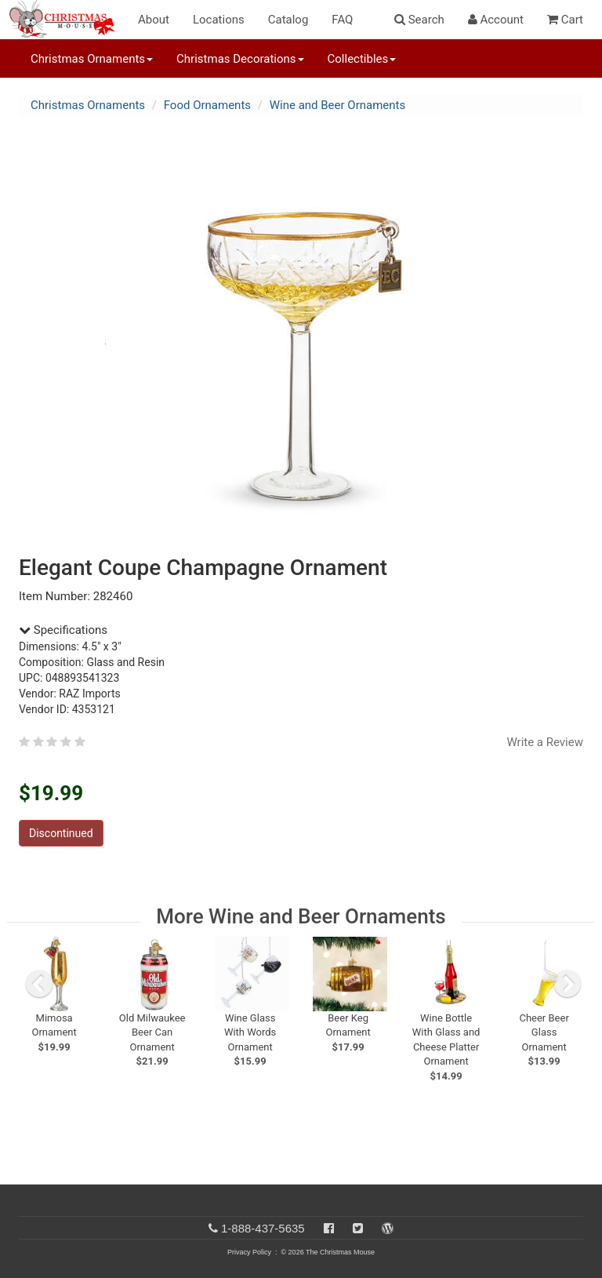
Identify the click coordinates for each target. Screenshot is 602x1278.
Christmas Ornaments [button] (92, 59)
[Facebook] (329, 1228)
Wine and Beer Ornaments (337, 105)
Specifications (63, 630)
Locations (219, 20)
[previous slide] (39, 983)
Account (496, 20)
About (153, 20)
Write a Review (544, 742)
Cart (565, 20)
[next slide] (567, 983)
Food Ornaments (207, 105)
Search (419, 20)
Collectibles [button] (362, 59)
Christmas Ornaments (88, 105)
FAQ (342, 20)
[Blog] (387, 1228)
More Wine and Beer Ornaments (300, 916)
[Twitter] (358, 1228)
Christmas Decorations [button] (239, 59)
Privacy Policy (249, 1252)
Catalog (288, 20)
